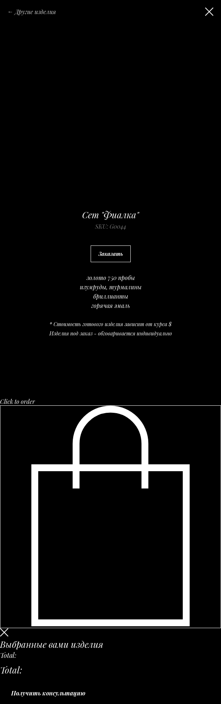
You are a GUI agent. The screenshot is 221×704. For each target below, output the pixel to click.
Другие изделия (35, 12)
